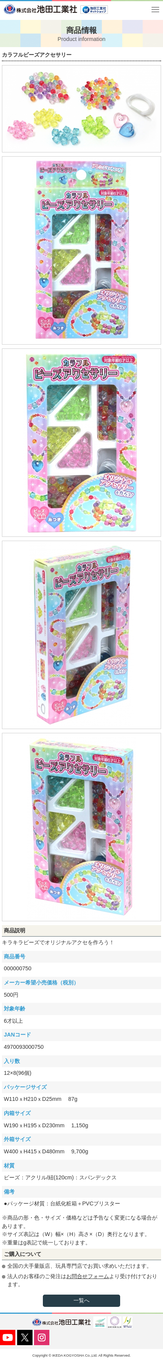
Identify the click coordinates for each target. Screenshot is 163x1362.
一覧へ (81, 1300)
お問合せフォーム (87, 1276)
